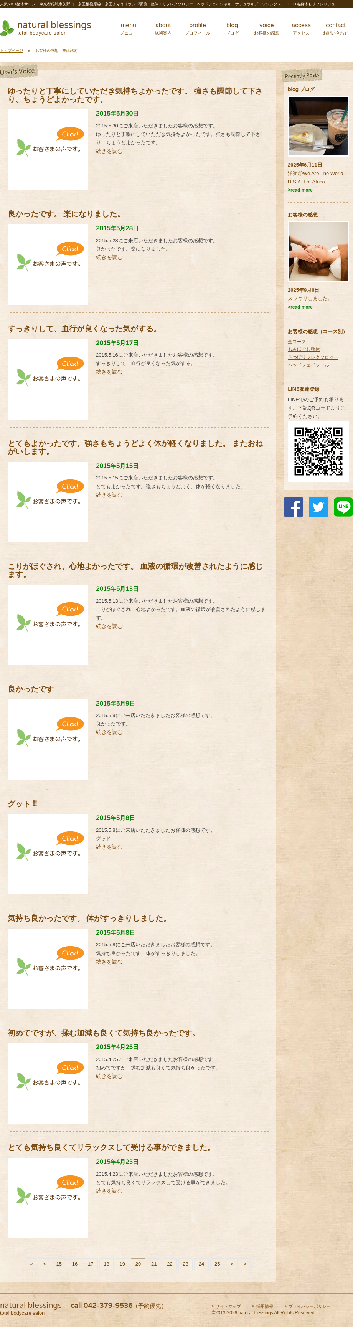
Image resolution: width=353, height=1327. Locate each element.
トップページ (11, 50)
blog (232, 28)
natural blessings (54, 25)
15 (59, 1264)
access (301, 28)
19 (122, 1264)
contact (335, 28)
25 (217, 1264)
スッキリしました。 (310, 298)
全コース (297, 341)
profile (197, 28)
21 (154, 1264)
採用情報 (264, 1306)
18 (106, 1264)
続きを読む (109, 151)
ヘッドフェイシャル (308, 365)
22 (169, 1264)
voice (266, 28)
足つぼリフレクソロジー (313, 357)
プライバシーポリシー (310, 1306)
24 (201, 1264)
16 (75, 1264)
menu (128, 28)
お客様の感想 (303, 215)
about (163, 28)
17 (90, 1264)
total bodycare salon (42, 33)
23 (185, 1264)
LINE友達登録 (303, 389)
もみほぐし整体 (304, 349)
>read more (300, 190)
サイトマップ (228, 1306)
